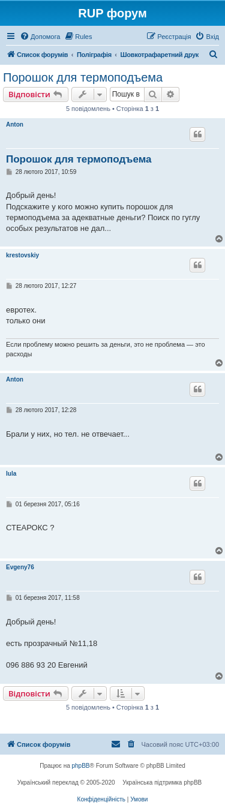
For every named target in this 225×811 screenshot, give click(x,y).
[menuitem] (40, 36)
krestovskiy (22, 255)
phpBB (81, 765)
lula (11, 473)
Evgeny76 (20, 567)
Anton (14, 124)
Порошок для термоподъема (83, 77)
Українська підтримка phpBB (162, 782)
